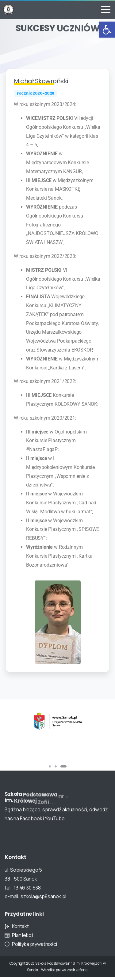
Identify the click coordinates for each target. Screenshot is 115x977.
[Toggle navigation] (106, 9)
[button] (107, 30)
